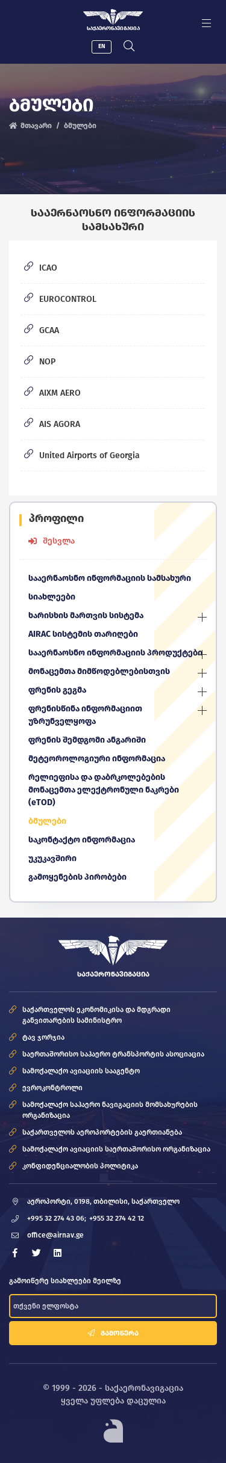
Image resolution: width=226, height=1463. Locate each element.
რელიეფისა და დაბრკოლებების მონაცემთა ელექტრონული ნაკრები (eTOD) (103, 790)
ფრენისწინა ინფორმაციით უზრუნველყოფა (85, 715)
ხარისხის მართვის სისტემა (85, 615)
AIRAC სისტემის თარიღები (83, 634)
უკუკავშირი (52, 858)
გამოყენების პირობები (77, 877)
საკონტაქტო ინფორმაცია (81, 840)
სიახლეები (51, 597)
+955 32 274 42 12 (116, 1218)
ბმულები (47, 821)
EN (101, 46)
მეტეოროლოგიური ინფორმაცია (96, 758)
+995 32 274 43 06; (56, 1218)
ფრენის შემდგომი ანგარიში (87, 740)
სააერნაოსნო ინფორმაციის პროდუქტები (115, 653)
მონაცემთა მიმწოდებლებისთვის (99, 671)
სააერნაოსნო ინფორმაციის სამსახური (109, 578)
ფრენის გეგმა (57, 690)
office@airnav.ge (55, 1235)
